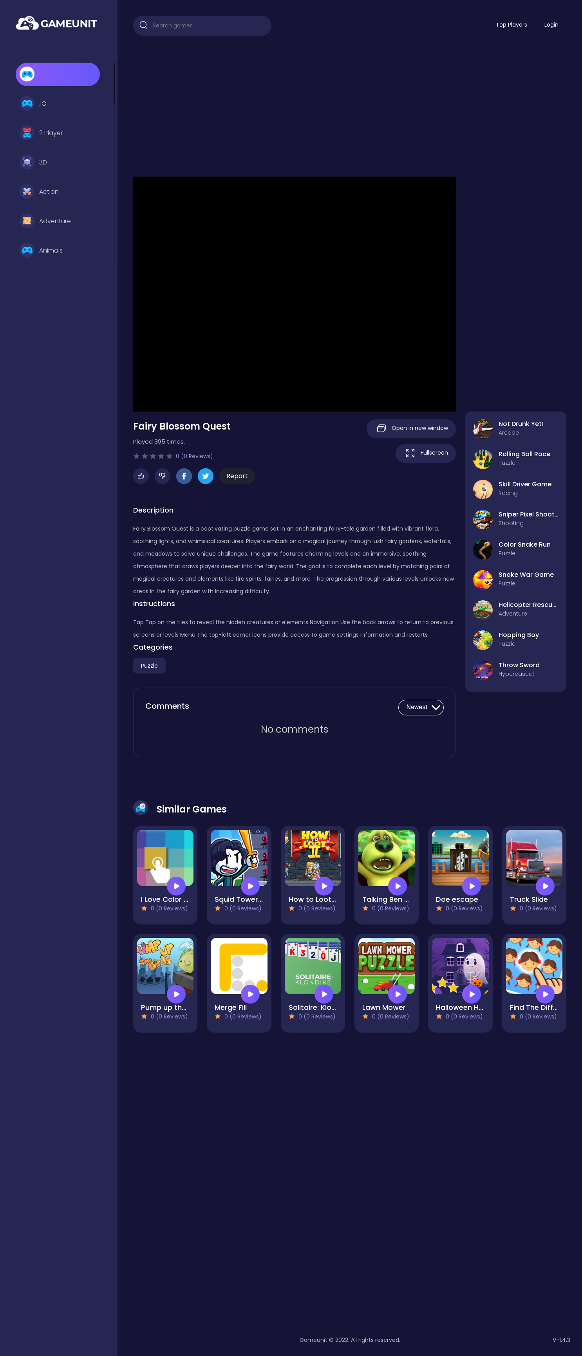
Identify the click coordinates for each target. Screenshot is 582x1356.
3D (33, 162)
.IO (33, 104)
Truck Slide (529, 899)
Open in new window (411, 428)
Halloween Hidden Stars (477, 1007)
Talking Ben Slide (391, 899)
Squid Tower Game (248, 899)
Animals (41, 250)
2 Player (41, 133)
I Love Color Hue (169, 899)
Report (237, 475)
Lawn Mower (384, 1007)
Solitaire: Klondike (319, 1007)
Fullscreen (425, 453)
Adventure (45, 221)
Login (551, 25)
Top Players (511, 25)
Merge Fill (231, 1007)
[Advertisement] (349, 106)
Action (39, 192)
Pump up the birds (173, 1007)
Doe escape (457, 899)
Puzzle (149, 666)
